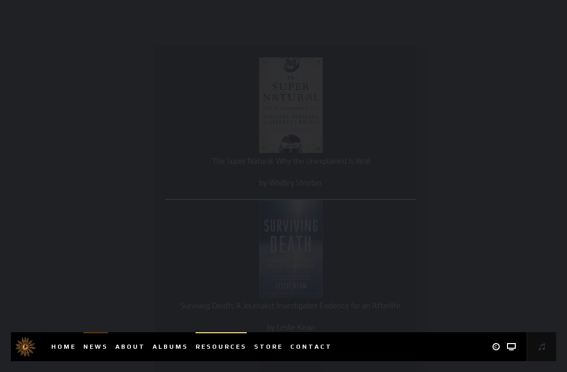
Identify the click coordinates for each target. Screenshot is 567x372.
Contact (311, 346)
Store (268, 346)
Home (63, 346)
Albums (170, 346)
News (95, 346)
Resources (221, 346)
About (130, 346)
